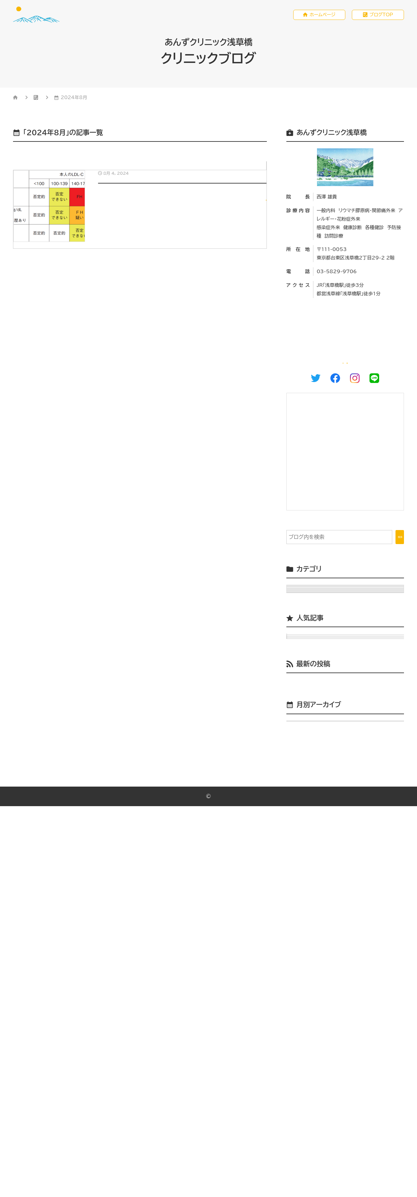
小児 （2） (302, 723)
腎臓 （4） (302, 773)
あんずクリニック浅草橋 (210, 1187)
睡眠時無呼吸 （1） (312, 756)
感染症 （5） (305, 740)
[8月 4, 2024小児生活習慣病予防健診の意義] (140, 225)
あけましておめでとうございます (351, 924)
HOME (27, 98)
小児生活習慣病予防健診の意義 (351, 886)
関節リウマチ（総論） (351, 848)
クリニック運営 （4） (314, 657)
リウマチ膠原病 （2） (314, 690)
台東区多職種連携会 (319, 1046)
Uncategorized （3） (318, 624)
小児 (258, 167)
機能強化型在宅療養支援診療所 (332, 999)
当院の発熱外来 (351, 905)
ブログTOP (381, 15)
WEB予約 (378, 371)
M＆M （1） (305, 607)
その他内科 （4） (310, 673)
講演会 (303, 1030)
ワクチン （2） (307, 707)
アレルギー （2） (309, 640)
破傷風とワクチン (351, 867)
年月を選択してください (317, 1103)
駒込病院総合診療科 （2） (321, 789)
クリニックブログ (71, 98)
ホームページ (322, 15)
